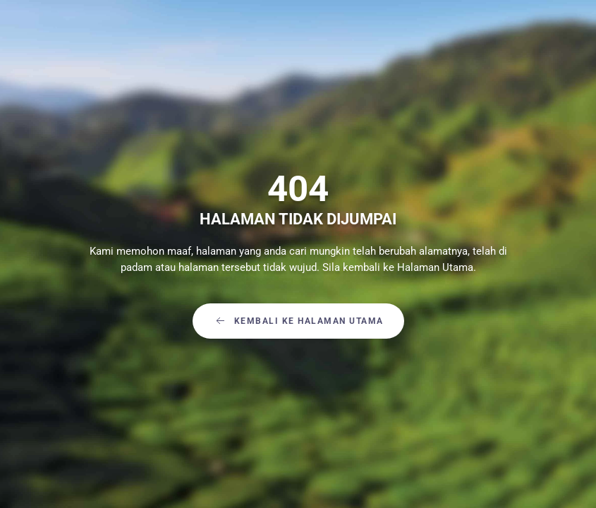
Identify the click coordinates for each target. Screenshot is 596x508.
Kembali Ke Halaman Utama (298, 321)
